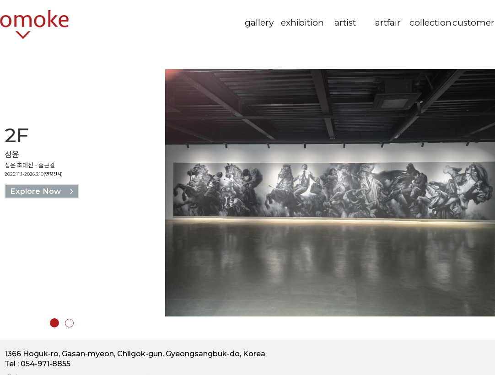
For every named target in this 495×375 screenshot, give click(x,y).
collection (430, 22)
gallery (259, 22)
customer (473, 22)
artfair (388, 22)
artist (345, 22)
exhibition (302, 22)
